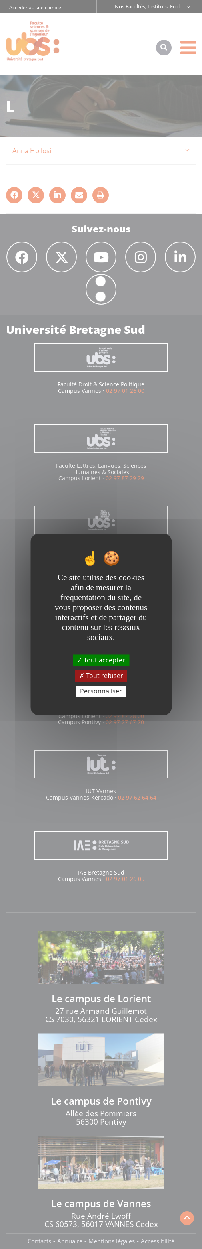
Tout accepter (101, 660)
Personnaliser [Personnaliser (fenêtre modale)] (101, 691)
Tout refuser (101, 675)
